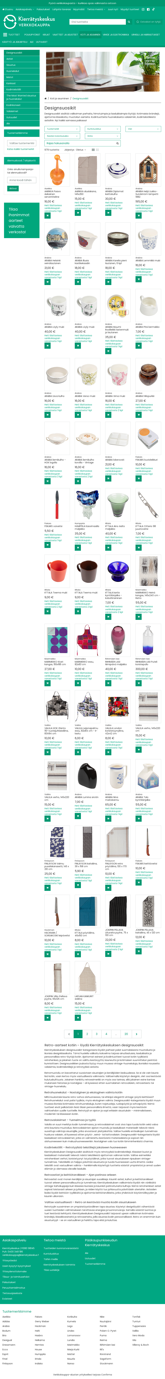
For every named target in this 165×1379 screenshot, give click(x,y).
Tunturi (136, 1321)
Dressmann (8, 1344)
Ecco (5, 1349)
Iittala (38, 1358)
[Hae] (129, 22)
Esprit (5, 1354)
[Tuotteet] (12, 34)
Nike (102, 1316)
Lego (70, 1326)
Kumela (71, 1321)
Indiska (39, 1363)
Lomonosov (73, 1335)
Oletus (81, 149)
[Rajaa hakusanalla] (82, 143)
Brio (4, 1335)
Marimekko (73, 1344)
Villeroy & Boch (140, 1344)
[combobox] (100, 22)
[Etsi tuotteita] (100, 22)
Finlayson (7, 1363)
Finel (4, 1358)
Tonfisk (136, 1316)
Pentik (103, 1326)
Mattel (71, 1354)
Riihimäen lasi (107, 1344)
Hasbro (39, 1335)
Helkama (40, 1340)
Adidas (6, 1321)
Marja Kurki (73, 1349)
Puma (103, 1335)
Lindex (70, 1330)
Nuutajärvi (105, 1321)
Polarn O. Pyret (108, 1330)
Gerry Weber (42, 1321)
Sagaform (105, 1358)
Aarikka (6, 1316)
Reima (103, 1340)
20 (126, 1034)
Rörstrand (105, 1354)
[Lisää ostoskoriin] (47, 215)
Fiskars (38, 1316)
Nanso (70, 1363)
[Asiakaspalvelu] (24, 9)
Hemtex (39, 1344)
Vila (134, 1340)
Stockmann (106, 1363)
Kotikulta (72, 1316)
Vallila (135, 1330)
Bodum (6, 1330)
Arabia (6, 1326)
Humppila (40, 1354)
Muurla (71, 1358)
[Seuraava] (136, 1034)
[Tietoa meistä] (96, 9)
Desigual (7, 1340)
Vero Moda (138, 1335)
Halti (37, 1330)
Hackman (40, 1326)
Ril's (102, 1349)
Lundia (71, 1340)
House (38, 1349)
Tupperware (139, 1326)
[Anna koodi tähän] (21, 180)
